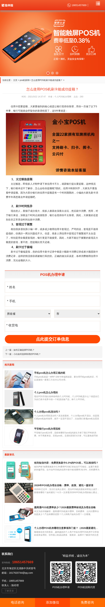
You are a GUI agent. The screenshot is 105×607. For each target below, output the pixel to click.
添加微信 (52, 602)
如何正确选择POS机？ (24, 350)
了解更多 (9, 590)
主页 (15, 80)
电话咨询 (17, 602)
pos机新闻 (24, 80)
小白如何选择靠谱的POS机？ (27, 354)
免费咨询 (87, 602)
